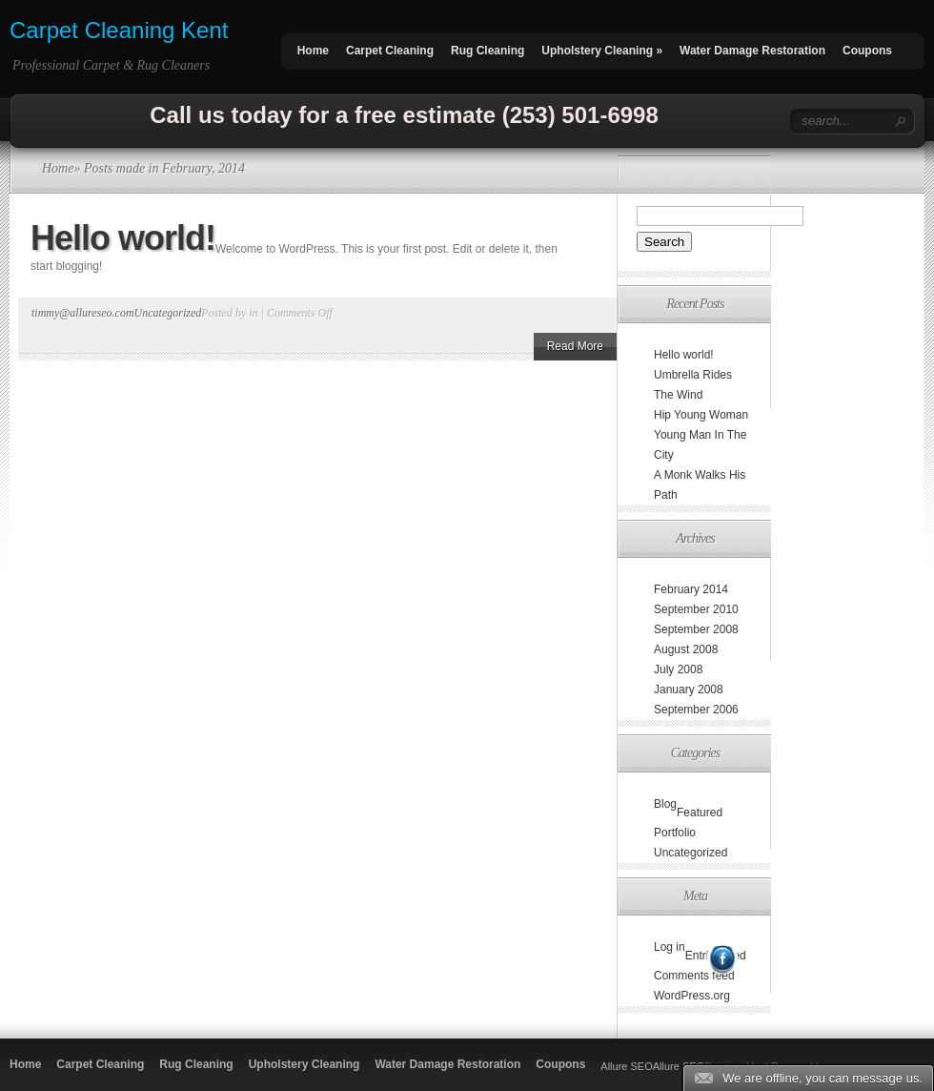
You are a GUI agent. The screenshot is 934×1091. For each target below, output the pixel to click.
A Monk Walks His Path (699, 485)
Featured (699, 812)
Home (313, 50)
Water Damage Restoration (752, 50)
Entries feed (715, 955)
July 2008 (678, 669)
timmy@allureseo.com (82, 312)
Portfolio (675, 832)
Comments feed (694, 975)
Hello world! (122, 238)
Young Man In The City (700, 445)
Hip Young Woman (701, 415)
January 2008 (688, 689)
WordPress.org (692, 995)
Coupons (867, 50)
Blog (665, 804)
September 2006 (696, 709)
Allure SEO (626, 1066)
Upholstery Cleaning (601, 50)
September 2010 (696, 609)
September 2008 (696, 629)
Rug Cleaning (487, 50)
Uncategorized (168, 312)
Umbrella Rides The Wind (693, 384)
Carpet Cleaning (390, 50)
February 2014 (691, 589)
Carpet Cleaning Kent (119, 30)
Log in (669, 947)
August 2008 (686, 649)
